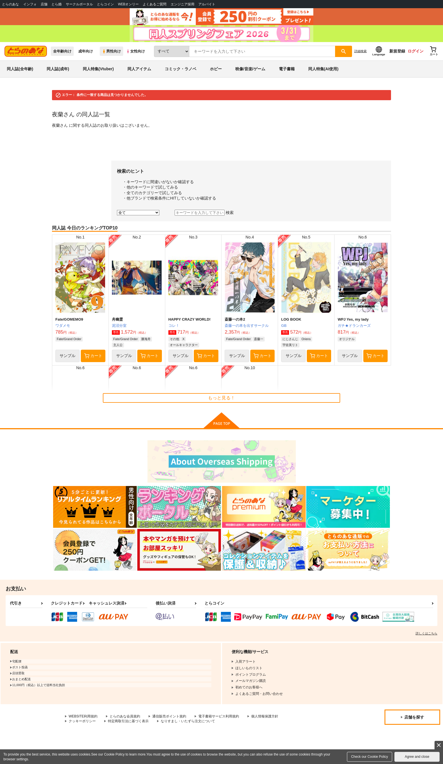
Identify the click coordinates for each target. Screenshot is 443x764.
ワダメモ (62, 325)
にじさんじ (290, 339)
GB (283, 325)
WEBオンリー (128, 4)
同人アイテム (139, 69)
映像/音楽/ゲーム (250, 69)
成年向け (85, 51)
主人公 (118, 345)
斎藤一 (258, 339)
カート (93, 355)
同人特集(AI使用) (323, 69)
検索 (230, 212)
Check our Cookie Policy (369, 757)
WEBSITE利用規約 (83, 716)
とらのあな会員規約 (125, 716)
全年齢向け (62, 51)
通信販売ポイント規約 (169, 716)
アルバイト (206, 4)
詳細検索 (360, 51)
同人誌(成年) (58, 69)
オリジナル (347, 339)
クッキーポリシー (82, 721)
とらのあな (10, 4)
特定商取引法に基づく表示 (128, 721)
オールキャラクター (184, 345)
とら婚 (56, 4)
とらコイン (105, 4)
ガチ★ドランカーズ (354, 325)
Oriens (305, 339)
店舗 (44, 4)
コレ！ (173, 325)
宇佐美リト (290, 345)
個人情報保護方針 (264, 716)
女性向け (135, 51)
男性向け (111, 51)
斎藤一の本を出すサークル (247, 325)
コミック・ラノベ (180, 69)
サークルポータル (79, 4)
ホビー (216, 69)
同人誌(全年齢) (20, 69)
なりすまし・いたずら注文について (188, 721)
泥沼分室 (119, 325)
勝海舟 (146, 339)
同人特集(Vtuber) (98, 69)
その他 (174, 339)
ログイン (416, 51)
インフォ (30, 4)
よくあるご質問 (154, 4)
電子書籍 (287, 69)
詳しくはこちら (426, 633)
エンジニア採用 (182, 4)
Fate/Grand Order (69, 339)
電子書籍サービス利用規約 (218, 716)
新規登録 (397, 51)
